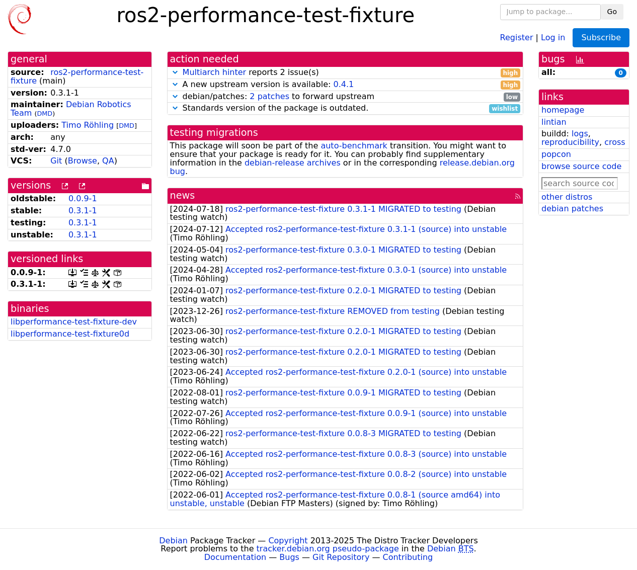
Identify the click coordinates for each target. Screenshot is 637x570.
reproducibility (570, 142)
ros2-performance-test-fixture (77, 76)
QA (108, 161)
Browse (82, 161)
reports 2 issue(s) (345, 72)
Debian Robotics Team (71, 109)
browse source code (581, 166)
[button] (175, 72)
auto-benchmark (354, 145)
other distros (566, 197)
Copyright (287, 540)
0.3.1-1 (82, 210)
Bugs (289, 557)
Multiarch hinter (215, 72)
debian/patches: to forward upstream (345, 97)
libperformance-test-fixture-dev (74, 322)
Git (56, 161)
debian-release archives (293, 163)
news (182, 195)
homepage (562, 110)
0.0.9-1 (82, 198)
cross (614, 142)
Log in (553, 37)
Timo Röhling (87, 125)
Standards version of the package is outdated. (345, 108)
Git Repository (340, 557)
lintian (554, 122)
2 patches (269, 96)
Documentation (235, 557)
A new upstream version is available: (345, 84)
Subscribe (601, 37)
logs (580, 133)
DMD (44, 113)
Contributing (408, 557)
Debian (173, 540)
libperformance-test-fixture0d (70, 334)
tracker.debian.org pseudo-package (328, 548)
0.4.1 (343, 84)
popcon (556, 154)
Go (612, 12)
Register (516, 37)
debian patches (572, 208)
